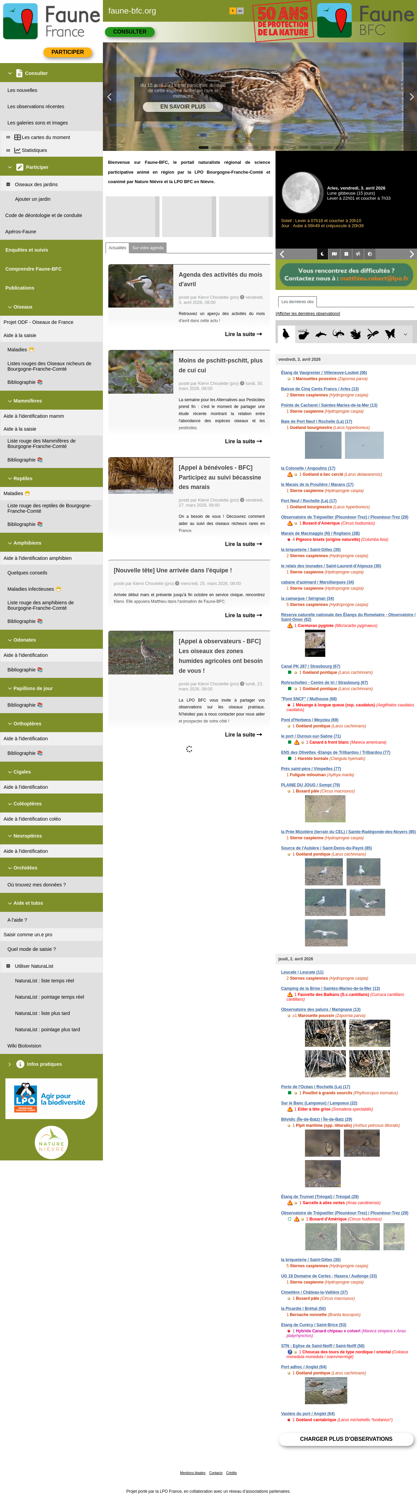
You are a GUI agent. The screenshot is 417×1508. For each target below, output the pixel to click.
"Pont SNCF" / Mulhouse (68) (309, 699)
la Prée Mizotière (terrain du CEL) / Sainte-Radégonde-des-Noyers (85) (348, 831)
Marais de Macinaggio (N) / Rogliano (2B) (320, 533)
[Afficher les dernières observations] (308, 313)
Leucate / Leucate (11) (302, 972)
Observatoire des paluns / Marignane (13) (320, 1009)
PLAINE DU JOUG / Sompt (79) (310, 785)
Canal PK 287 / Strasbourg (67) (310, 666)
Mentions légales (192, 1473)
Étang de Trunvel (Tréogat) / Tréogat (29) (319, 1196)
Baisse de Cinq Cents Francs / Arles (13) (320, 389)
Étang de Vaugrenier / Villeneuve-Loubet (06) (324, 372)
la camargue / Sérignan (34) (307, 598)
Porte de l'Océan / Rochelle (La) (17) (315, 1086)
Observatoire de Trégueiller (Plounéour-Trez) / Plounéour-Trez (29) (344, 517)
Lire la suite (243, 334)
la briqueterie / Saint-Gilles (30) (311, 549)
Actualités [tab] (117, 248)
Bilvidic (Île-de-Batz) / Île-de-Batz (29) (316, 1119)
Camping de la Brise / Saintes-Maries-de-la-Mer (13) (330, 988)
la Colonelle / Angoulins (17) (308, 468)
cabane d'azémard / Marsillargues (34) (317, 582)
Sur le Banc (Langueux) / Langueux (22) (319, 1103)
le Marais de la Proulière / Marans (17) (317, 484)
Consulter (129, 32)
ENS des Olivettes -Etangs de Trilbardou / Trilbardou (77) (335, 752)
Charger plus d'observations (346, 1439)
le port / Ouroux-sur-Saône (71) (311, 736)
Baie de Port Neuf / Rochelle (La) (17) (316, 421)
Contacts (215, 1473)
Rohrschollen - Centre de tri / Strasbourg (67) (324, 682)
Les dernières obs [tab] (297, 301)
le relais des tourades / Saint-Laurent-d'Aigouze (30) (331, 566)
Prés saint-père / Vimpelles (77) (311, 768)
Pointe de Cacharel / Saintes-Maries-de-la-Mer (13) (329, 405)
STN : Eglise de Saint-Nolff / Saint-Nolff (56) (323, 1346)
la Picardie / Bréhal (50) (303, 1308)
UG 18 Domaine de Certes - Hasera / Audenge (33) (329, 1276)
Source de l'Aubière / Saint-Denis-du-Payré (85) (326, 848)
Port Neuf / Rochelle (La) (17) (308, 500)
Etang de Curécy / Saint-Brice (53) (313, 1325)
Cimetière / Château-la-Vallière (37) (314, 1292)
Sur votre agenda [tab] (147, 248)
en (240, 11)
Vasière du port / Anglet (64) (307, 1413)
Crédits (231, 1473)
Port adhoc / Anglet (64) (303, 1367)
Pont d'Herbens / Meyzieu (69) (309, 720)
